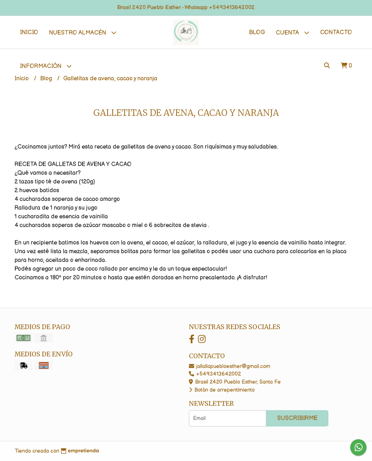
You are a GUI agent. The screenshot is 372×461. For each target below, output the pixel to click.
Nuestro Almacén (82, 32)
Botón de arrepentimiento (222, 390)
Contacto (336, 32)
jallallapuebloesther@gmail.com (229, 366)
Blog (257, 32)
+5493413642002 (215, 374)
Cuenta (292, 32)
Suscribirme (297, 418)
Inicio (29, 32)
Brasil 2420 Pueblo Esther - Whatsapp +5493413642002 (186, 7)
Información (46, 65)
